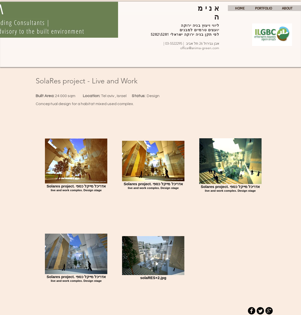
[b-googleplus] (269, 311)
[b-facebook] (251, 311)
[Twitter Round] (260, 311)
